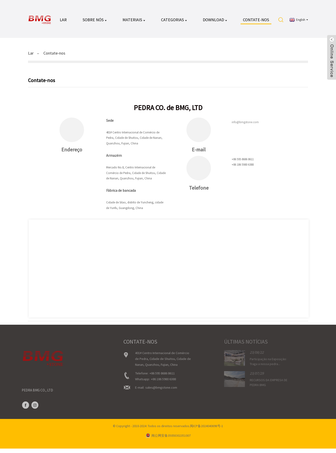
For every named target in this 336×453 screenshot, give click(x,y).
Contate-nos (256, 21)
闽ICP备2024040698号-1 (206, 430)
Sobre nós (95, 21)
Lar (63, 21)
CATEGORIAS (174, 21)
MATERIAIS (133, 21)
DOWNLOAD (215, 21)
